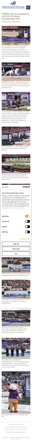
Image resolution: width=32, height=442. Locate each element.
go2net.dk (18, 439)
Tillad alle (16, 244)
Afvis (16, 254)
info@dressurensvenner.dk (16, 432)
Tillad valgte (16, 249)
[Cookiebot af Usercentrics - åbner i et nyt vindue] (23, 187)
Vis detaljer (23, 238)
